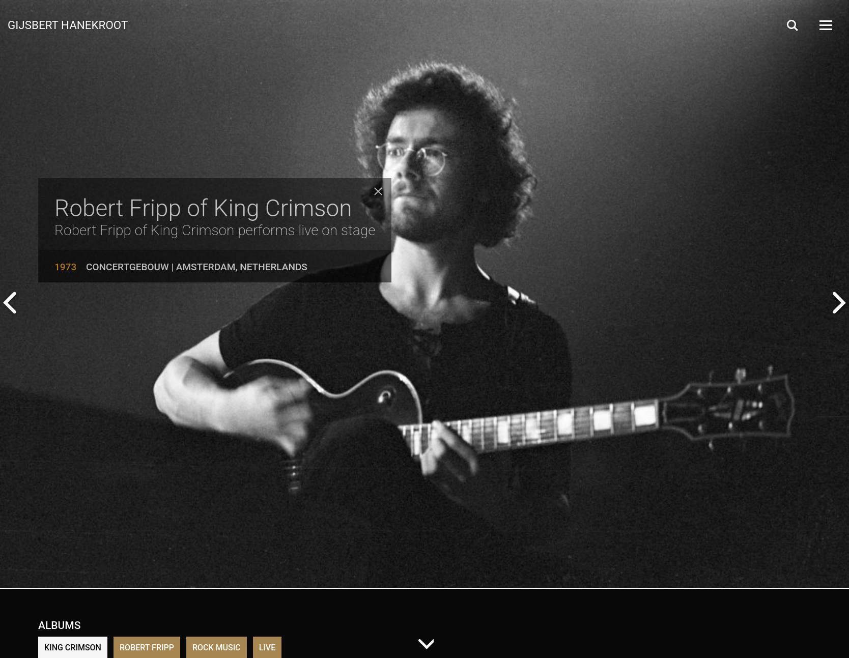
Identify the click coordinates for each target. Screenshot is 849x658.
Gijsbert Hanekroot (68, 24)
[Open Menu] (825, 25)
